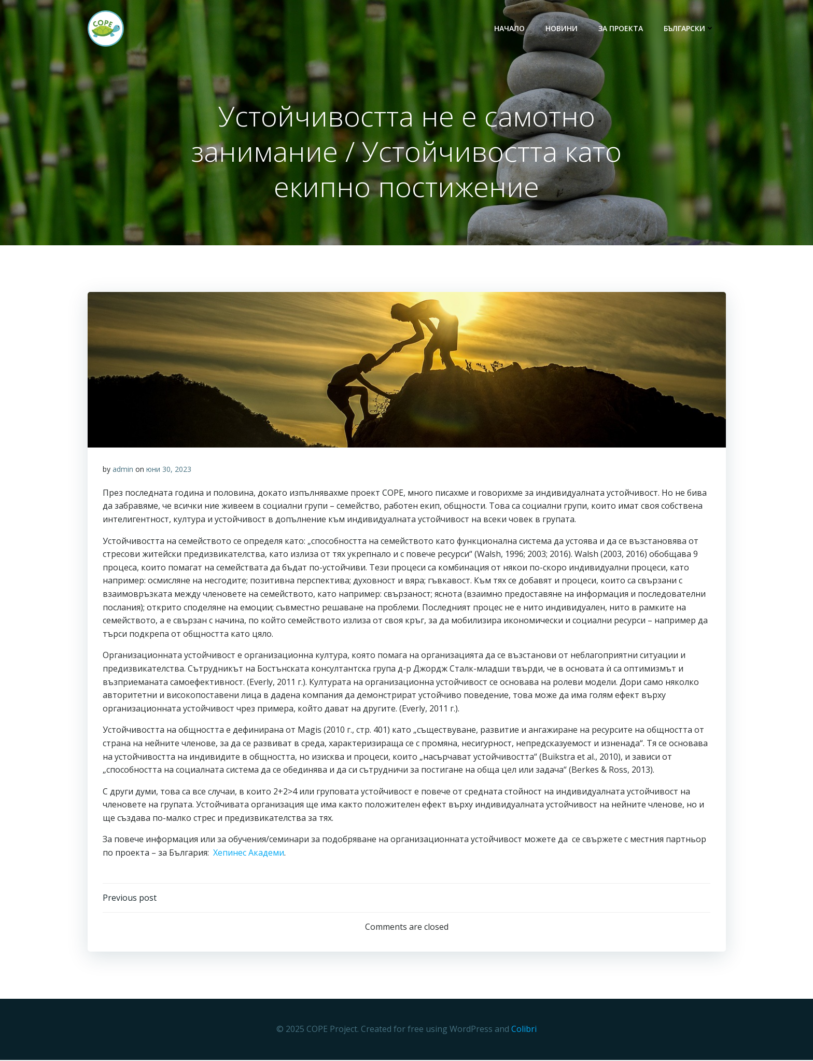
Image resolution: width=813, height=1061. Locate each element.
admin (123, 470)
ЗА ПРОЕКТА (621, 29)
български (690, 29)
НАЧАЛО (510, 29)
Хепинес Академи (248, 853)
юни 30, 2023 (168, 470)
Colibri (524, 1030)
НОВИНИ (562, 29)
